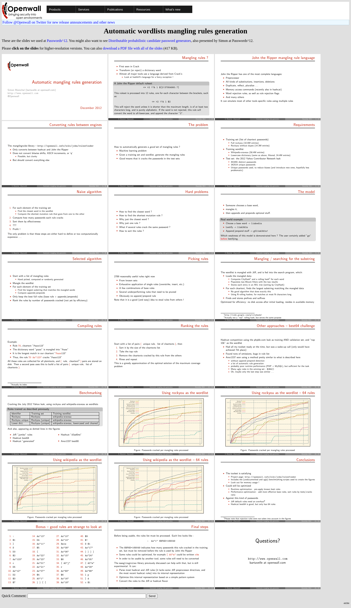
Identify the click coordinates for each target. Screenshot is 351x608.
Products (54, 9)
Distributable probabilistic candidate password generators (150, 41)
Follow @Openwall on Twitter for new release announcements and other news (58, 22)
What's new (172, 9)
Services (83, 9)
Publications (115, 9)
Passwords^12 (57, 41)
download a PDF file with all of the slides (133, 48)
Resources (143, 9)
